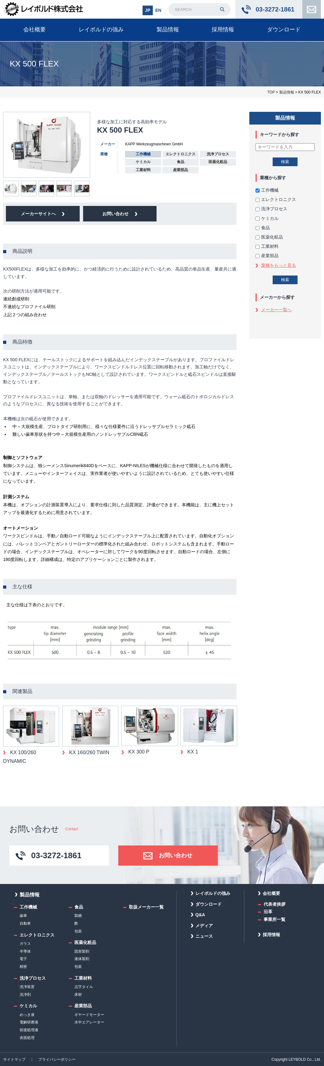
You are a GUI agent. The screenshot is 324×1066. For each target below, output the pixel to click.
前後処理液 (29, 1030)
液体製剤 (81, 959)
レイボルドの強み (101, 29)
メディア (204, 925)
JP (147, 10)
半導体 (25, 951)
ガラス (25, 943)
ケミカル (267, 218)
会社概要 (34, 29)
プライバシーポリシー (57, 1059)
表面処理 (27, 1038)
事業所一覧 (274, 919)
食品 (263, 227)
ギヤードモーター (89, 1015)
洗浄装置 (27, 987)
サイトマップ (14, 1059)
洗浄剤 (25, 994)
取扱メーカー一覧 (146, 906)
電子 (23, 959)
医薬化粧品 (269, 237)
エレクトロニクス (276, 199)
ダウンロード (284, 29)
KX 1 (192, 751)
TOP (271, 92)
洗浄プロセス (271, 208)
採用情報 (223, 29)
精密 (23, 966)
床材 (78, 994)
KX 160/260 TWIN (88, 752)
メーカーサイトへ (38, 213)
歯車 (23, 915)
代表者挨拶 (274, 904)
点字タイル (83, 987)
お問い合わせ (311, 9)
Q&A (200, 914)
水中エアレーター (89, 1022)
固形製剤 (81, 951)
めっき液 (27, 1015)
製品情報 (168, 29)
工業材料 (267, 246)
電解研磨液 (29, 1022)
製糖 (78, 915)
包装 (78, 931)
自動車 (25, 923)
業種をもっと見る (278, 265)
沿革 (268, 911)
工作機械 (267, 190)
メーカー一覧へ (276, 309)
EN (158, 10)
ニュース (204, 936)
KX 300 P (138, 751)
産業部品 (267, 255)
